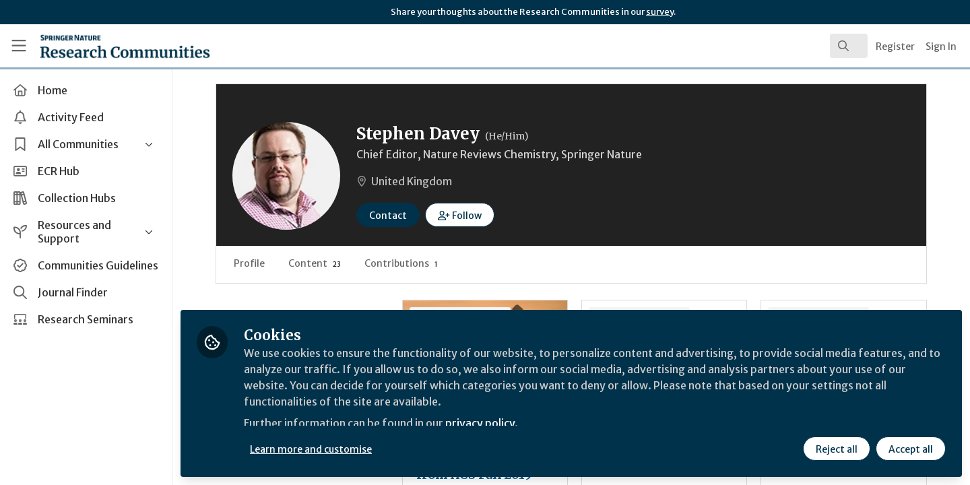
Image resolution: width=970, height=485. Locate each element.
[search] (849, 46)
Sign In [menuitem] (941, 46)
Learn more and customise (311, 449)
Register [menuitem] (895, 46)
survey (660, 12)
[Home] (107, 46)
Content (314, 263)
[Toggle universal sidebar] (19, 46)
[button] (459, 215)
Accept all (910, 449)
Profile (249, 263)
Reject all (837, 449)
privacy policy (480, 423)
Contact (388, 215)
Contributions (401, 263)
